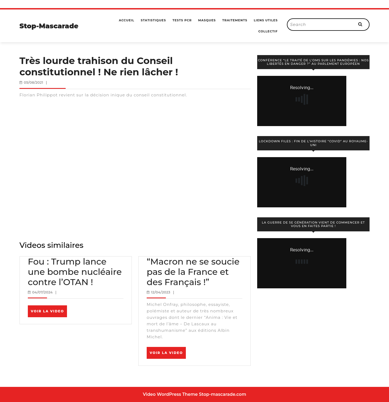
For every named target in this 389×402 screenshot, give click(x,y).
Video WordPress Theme (170, 394)
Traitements (234, 20)
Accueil (126, 20)
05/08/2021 (33, 82)
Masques (207, 20)
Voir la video (49, 313)
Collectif (268, 31)
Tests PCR (182, 20)
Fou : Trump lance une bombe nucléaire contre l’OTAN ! (75, 272)
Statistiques (153, 20)
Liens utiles (266, 20)
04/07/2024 (42, 292)
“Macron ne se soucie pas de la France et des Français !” (193, 272)
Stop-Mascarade (48, 26)
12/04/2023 (160, 292)
